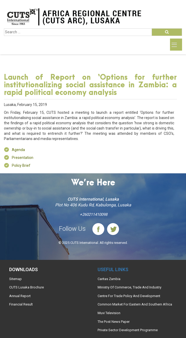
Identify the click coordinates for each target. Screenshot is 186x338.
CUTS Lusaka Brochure (26, 287)
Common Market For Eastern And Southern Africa (135, 304)
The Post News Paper (114, 322)
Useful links (113, 269)
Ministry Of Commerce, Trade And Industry (129, 287)
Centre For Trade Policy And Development (129, 296)
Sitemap (15, 279)
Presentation (22, 157)
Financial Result (21, 304)
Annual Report (20, 296)
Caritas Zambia (109, 279)
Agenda (18, 150)
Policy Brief (21, 165)
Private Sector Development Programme (128, 330)
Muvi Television (109, 313)
